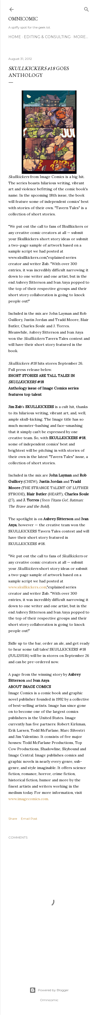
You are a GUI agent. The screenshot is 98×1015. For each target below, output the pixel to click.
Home (14, 37)
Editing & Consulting (47, 37)
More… (80, 37)
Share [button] (12, 819)
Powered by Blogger (49, 990)
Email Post (29, 819)
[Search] (86, 8)
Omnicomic (23, 19)
